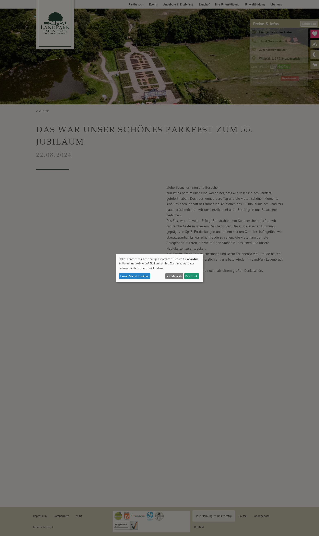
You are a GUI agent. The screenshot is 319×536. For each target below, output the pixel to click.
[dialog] (159, 268)
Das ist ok (191, 276)
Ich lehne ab (174, 276)
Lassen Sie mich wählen (134, 276)
